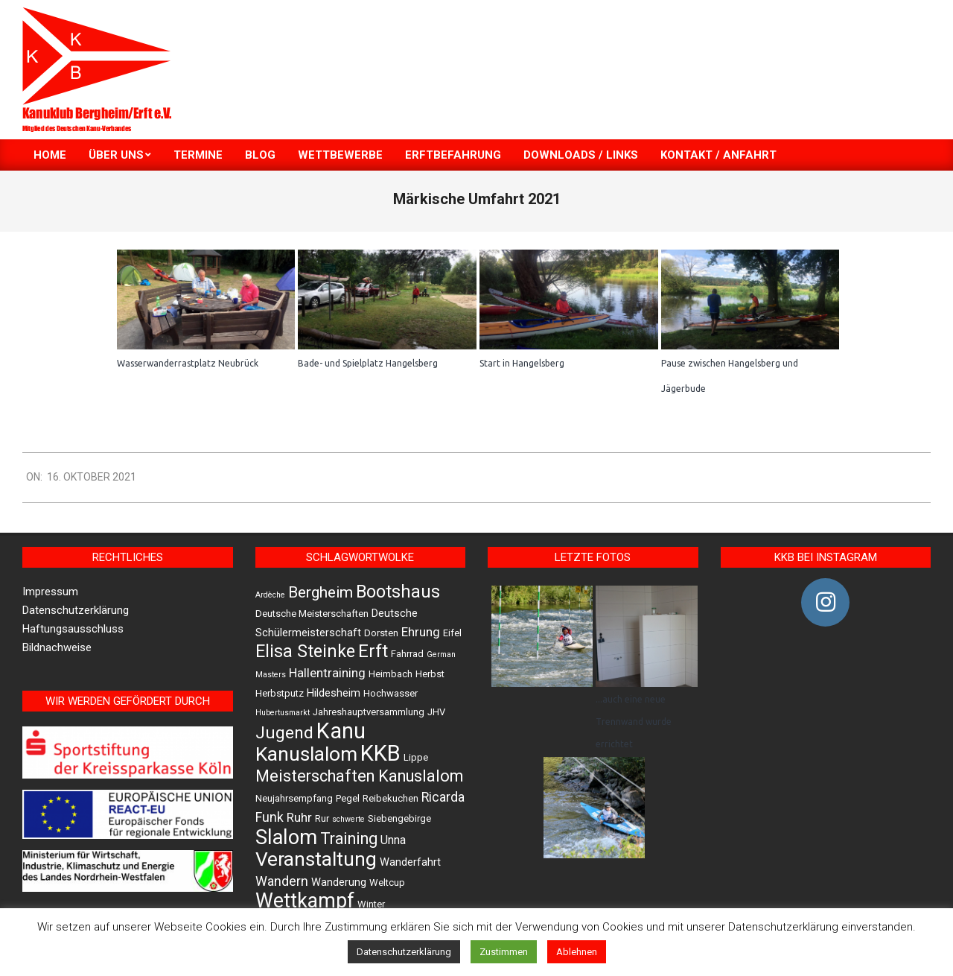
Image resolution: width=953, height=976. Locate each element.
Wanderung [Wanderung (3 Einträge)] (338, 882)
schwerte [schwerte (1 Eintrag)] (348, 819)
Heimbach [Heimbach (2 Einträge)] (390, 673)
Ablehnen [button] (576, 951)
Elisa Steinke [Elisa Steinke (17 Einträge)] (305, 651)
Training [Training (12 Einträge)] (348, 838)
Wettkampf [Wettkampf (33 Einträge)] (304, 901)
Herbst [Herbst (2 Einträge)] (429, 673)
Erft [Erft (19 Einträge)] (373, 651)
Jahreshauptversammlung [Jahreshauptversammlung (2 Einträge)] (368, 711)
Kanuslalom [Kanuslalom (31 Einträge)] (306, 753)
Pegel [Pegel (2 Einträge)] (348, 798)
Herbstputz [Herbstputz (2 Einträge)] (279, 693)
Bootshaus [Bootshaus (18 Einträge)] (398, 591)
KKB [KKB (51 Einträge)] (380, 753)
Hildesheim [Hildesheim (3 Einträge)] (333, 693)
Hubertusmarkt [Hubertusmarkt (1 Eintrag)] (282, 712)
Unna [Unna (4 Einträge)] (393, 840)
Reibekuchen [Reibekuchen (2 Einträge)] (390, 798)
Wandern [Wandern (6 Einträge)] (281, 881)
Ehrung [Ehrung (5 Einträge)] (420, 631)
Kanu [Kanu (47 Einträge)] (341, 731)
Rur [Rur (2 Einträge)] (322, 818)
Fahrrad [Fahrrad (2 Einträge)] (407, 653)
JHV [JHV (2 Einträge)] (436, 711)
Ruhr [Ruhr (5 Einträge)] (299, 817)
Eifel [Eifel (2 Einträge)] (452, 632)
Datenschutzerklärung (75, 610)
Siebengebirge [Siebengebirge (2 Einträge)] (399, 818)
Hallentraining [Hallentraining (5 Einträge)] (327, 672)
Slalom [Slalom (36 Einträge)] (286, 837)
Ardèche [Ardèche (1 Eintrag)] (270, 595)
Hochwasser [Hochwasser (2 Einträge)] (390, 693)
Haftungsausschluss (73, 629)
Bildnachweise (57, 647)
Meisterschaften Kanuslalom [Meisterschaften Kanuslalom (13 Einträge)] (359, 776)
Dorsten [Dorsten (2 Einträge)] (381, 632)
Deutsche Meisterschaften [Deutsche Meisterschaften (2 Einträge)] (312, 613)
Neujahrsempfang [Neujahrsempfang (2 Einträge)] (294, 798)
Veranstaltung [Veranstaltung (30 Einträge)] (316, 859)
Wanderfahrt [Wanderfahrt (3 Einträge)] (410, 862)
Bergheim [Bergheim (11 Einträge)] (320, 592)
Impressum (50, 591)
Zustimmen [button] (503, 951)
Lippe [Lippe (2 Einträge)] (416, 757)
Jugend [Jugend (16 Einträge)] (284, 733)
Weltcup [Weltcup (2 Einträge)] (387, 882)
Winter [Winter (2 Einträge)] (371, 904)
